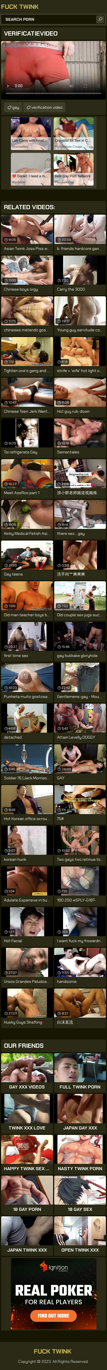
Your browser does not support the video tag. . (53, 70)
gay (15, 107)
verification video (46, 107)
